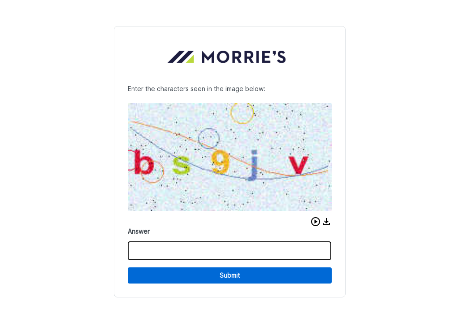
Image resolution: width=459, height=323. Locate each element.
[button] (315, 221)
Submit (230, 275)
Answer (139, 231)
